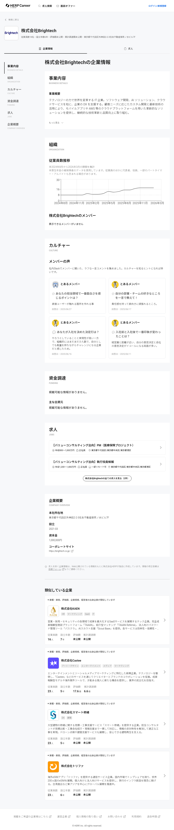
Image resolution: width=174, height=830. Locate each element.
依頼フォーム (56, 569)
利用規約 (136, 816)
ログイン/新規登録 (157, 6)
